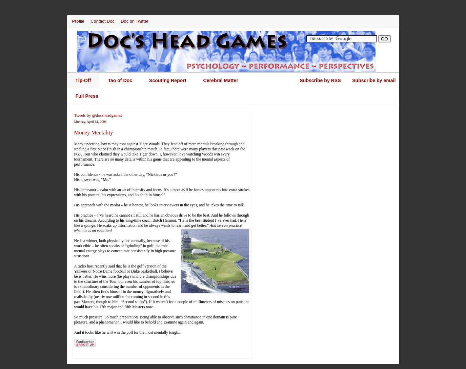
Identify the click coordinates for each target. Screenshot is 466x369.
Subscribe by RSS (320, 80)
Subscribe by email (374, 80)
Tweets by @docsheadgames (98, 115)
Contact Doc (102, 21)
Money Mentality (93, 132)
